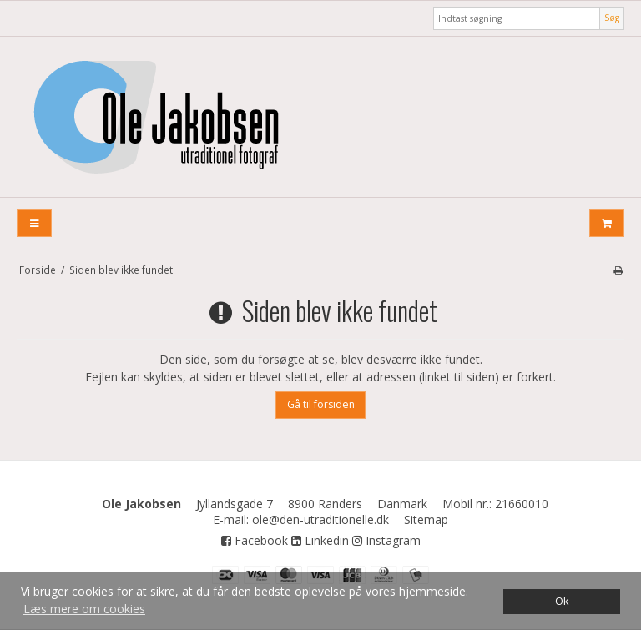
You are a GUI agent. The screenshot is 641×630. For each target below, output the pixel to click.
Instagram (386, 540)
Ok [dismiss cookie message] (561, 601)
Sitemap (426, 519)
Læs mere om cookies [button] (84, 609)
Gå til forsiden (321, 404)
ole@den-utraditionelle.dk (320, 519)
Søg (611, 17)
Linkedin (320, 540)
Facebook (254, 540)
